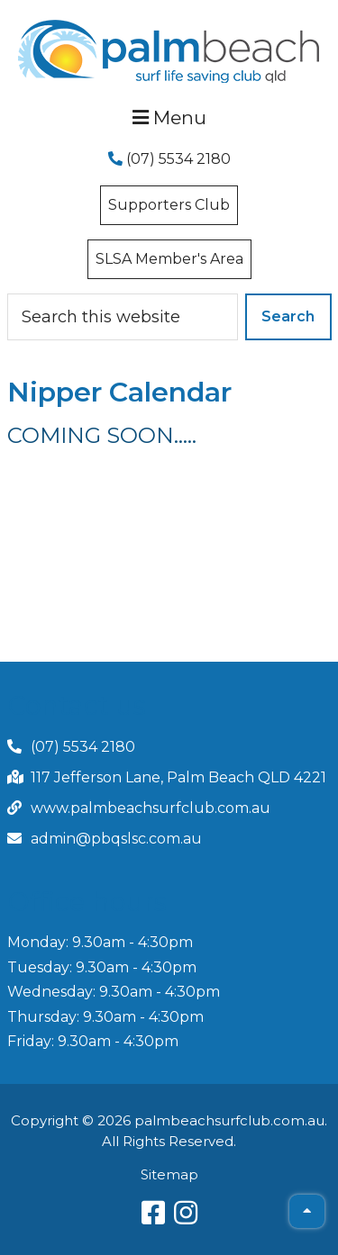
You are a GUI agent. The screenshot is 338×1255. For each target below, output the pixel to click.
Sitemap (169, 1174)
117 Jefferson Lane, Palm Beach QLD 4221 (178, 777)
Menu (169, 117)
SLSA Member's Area (169, 258)
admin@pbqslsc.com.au (116, 838)
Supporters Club (169, 204)
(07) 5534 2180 (169, 158)
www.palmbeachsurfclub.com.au (150, 808)
